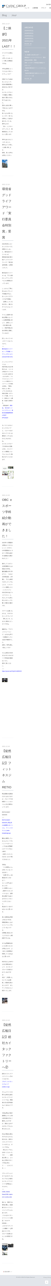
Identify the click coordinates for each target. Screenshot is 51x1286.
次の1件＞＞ (8, 1271)
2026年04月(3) (29, 30)
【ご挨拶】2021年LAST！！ (33, 55)
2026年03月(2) (29, 33)
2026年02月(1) (29, 36)
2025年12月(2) (29, 41)
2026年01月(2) (29, 38)
